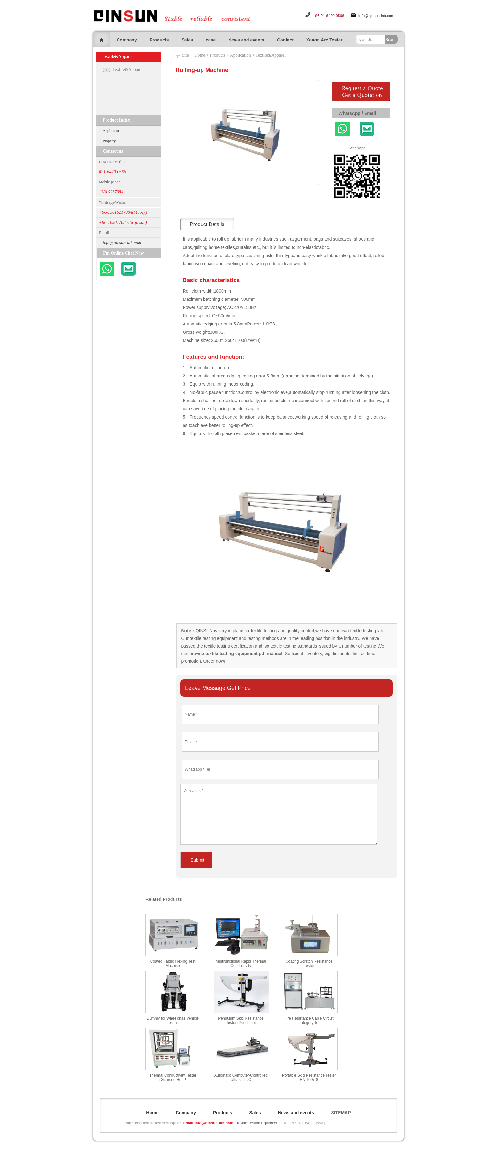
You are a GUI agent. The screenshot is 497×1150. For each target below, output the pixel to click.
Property (109, 141)
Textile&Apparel (270, 55)
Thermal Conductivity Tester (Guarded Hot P (173, 1077)
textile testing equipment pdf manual (243, 653)
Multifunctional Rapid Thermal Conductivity (241, 963)
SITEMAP (341, 1112)
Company (127, 39)
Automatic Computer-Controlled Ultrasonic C (241, 1077)
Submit (197, 859)
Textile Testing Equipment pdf (261, 1123)
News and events (246, 39)
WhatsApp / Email (357, 113)
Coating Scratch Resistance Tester (309, 963)
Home (199, 55)
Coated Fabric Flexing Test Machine (173, 963)
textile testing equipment (213, 638)
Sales (187, 39)
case (211, 39)
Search (391, 39)
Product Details (207, 224)
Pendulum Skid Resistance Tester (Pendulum (240, 1020)
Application (112, 131)
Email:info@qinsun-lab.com (208, 1123)
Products (159, 39)
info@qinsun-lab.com (376, 16)
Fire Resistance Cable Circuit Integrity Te (308, 1020)
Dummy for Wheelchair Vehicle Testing (173, 1020)
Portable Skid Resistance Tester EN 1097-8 (309, 1077)
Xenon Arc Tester (324, 39)
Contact (285, 39)
